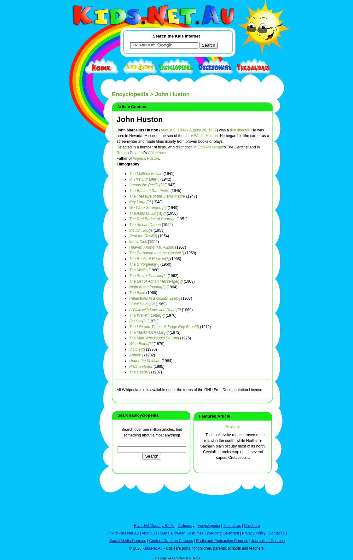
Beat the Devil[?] (143, 236)
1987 (212, 130)
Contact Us (278, 533)
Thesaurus (232, 525)
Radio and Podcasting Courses (222, 541)
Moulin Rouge (141, 230)
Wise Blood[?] (141, 344)
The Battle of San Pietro (149, 190)
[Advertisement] (77, 230)
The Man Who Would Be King (154, 338)
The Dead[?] (139, 372)
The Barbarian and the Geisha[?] (156, 253)
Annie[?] (136, 355)
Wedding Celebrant (223, 533)
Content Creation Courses (171, 541)
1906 (181, 130)
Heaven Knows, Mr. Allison (151, 247)
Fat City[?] (138, 321)
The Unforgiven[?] (144, 264)
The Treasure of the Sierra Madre (157, 196)
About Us (149, 533)
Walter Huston (206, 136)
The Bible (137, 293)
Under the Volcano (144, 361)
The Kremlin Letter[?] (147, 315)
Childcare (252, 525)
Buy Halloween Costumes (181, 533)
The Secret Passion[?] (147, 276)
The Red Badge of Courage (152, 219)
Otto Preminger (210, 147)
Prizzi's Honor (141, 366)
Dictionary (186, 525)
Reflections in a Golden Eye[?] (154, 298)
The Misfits (138, 270)
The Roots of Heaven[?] (149, 259)
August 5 (167, 130)
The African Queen (145, 224)
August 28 (197, 130)
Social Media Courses (127, 541)
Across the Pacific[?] (146, 185)
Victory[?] (137, 349)
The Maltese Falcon (145, 173)
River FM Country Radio (154, 525)
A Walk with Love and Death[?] (155, 310)
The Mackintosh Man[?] (149, 332)
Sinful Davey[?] (142, 304)
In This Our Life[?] (144, 179)
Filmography (128, 164)
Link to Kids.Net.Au (123, 533)
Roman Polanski (130, 153)
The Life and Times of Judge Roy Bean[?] (164, 327)
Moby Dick (138, 242)
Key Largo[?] (140, 202)
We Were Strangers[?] (147, 207)
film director (239, 130)
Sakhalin (233, 427)
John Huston (140, 119)
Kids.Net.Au (152, 548)
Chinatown (157, 153)
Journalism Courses (268, 541)
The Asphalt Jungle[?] (147, 213)
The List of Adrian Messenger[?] (156, 281)
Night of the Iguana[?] (147, 287)
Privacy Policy (254, 533)
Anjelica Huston (146, 158)
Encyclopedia (130, 94)
